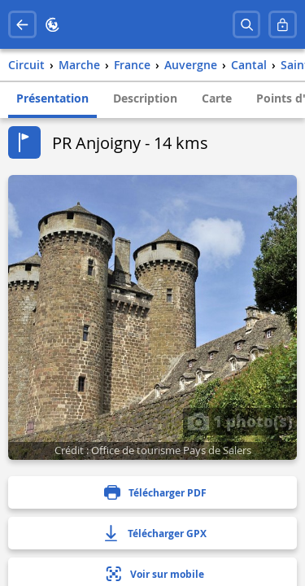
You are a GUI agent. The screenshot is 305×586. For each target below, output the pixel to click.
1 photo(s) (240, 420)
